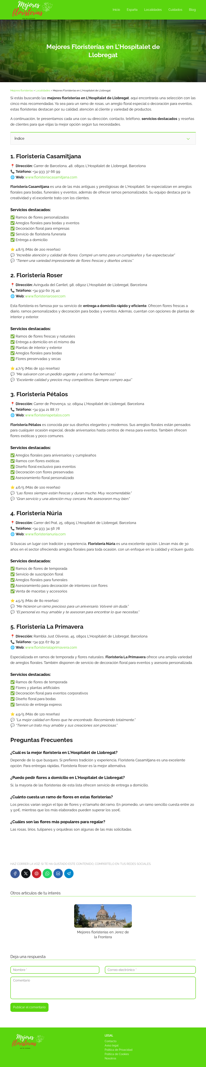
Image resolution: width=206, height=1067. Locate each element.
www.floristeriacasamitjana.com (51, 177)
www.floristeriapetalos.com (47, 415)
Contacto (110, 1041)
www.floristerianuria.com (45, 534)
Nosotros (110, 1058)
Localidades (153, 10)
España (132, 10)
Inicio (116, 10)
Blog (192, 10)
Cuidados (175, 10)
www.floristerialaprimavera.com (51, 647)
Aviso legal (112, 1045)
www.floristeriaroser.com (45, 296)
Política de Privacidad (118, 1049)
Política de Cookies (117, 1054)
